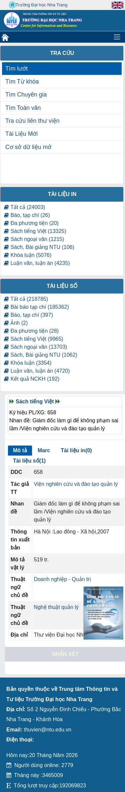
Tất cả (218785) (26, 299)
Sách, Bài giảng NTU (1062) (40, 355)
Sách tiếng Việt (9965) (33, 339)
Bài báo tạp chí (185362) (36, 307)
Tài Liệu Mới (21, 133)
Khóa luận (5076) (27, 255)
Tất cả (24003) (24, 207)
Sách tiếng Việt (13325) (35, 231)
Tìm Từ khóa (22, 81)
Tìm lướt (16, 68)
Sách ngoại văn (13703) (35, 347)
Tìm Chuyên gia (26, 94)
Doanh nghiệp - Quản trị (62, 579)
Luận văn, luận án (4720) (37, 371)
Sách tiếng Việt (35, 401)
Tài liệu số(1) (29, 461)
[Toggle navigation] (117, 37)
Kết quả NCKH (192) (31, 379)
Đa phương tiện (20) (31, 223)
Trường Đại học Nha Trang (38, 5)
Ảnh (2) (16, 323)
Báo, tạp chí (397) (28, 315)
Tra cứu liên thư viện (32, 120)
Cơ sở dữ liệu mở (28, 147)
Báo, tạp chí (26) (27, 215)
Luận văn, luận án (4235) (37, 263)
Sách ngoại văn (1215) (34, 239)
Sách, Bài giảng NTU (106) (39, 247)
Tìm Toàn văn (23, 107)
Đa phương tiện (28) (31, 331)
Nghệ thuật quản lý (56, 607)
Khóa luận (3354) (27, 363)
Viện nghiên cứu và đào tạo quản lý (76, 484)
